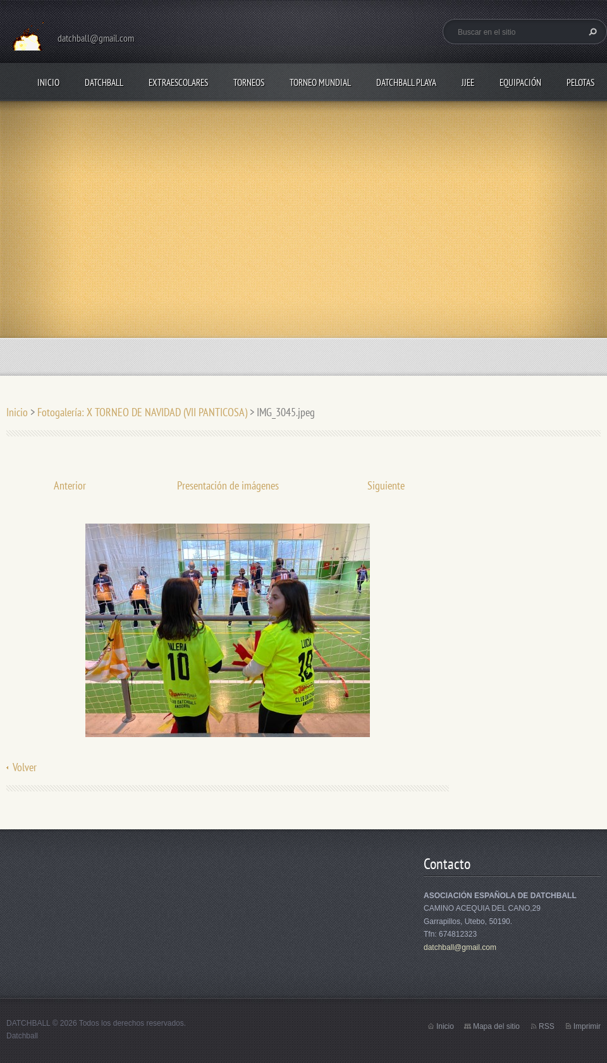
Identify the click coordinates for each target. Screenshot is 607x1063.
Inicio (48, 82)
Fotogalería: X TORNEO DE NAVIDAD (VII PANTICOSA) (142, 412)
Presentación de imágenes (228, 485)
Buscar (591, 31)
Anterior (70, 485)
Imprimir (587, 1026)
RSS (547, 1026)
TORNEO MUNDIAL (320, 82)
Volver (25, 767)
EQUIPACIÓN (520, 82)
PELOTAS (580, 82)
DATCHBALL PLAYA (406, 82)
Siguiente (386, 485)
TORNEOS (248, 82)
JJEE (468, 82)
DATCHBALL (104, 82)
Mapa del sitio (496, 1026)
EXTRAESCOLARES (178, 82)
